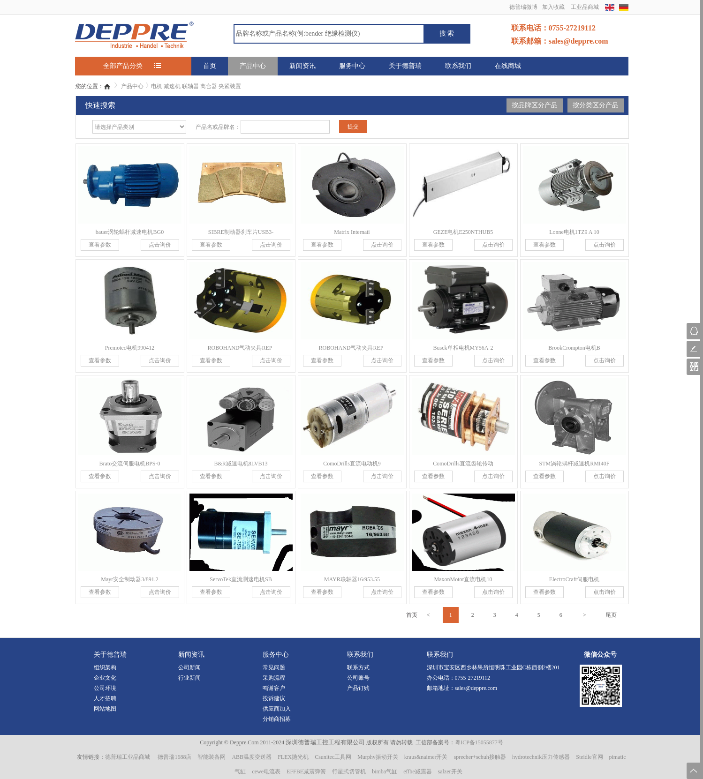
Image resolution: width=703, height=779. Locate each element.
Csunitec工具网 (333, 757)
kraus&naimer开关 (426, 757)
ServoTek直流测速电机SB (241, 579)
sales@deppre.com (476, 688)
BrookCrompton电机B (574, 348)
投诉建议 (274, 698)
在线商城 (508, 65)
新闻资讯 (302, 65)
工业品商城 (585, 7)
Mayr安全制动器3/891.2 (129, 579)
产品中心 (253, 65)
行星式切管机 (349, 771)
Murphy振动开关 (377, 757)
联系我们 (458, 65)
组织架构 (105, 667)
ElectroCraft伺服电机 (574, 579)
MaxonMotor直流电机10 (463, 579)
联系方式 (358, 667)
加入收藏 (553, 7)
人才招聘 (105, 698)
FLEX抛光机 (293, 757)
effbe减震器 (417, 771)
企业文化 (105, 677)
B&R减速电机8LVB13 (240, 463)
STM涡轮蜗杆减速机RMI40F (574, 463)
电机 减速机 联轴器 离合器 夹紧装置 (196, 86)
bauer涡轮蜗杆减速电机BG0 (130, 232)
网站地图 (105, 708)
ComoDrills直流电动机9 (352, 463)
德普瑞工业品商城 (127, 757)
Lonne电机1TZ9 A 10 (574, 232)
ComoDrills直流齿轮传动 (463, 463)
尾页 (611, 615)
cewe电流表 (266, 771)
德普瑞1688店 (174, 757)
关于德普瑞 (405, 65)
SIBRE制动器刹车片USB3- (240, 232)
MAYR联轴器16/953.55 (352, 579)
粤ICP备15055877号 (479, 742)
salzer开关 (450, 771)
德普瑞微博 (523, 7)
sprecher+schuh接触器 (480, 757)
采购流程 (274, 677)
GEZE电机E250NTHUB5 (463, 232)
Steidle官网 (589, 757)
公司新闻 (189, 667)
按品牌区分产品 (535, 105)
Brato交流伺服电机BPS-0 (129, 463)
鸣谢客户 (274, 688)
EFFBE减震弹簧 (306, 771)
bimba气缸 (384, 771)
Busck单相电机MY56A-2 (463, 348)
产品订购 (358, 688)
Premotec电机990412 (129, 348)
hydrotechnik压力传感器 (541, 757)
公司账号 (358, 677)
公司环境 (105, 688)
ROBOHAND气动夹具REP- (240, 348)
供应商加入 (277, 708)
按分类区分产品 (596, 105)
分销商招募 (277, 719)
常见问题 (274, 667)
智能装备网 (211, 757)
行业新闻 (189, 677)
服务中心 (352, 65)
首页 (209, 65)
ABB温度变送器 (252, 757)
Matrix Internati (352, 232)
